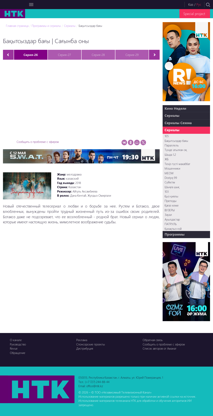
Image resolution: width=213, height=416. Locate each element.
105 (167, 136)
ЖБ (167, 159)
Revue (14, 348)
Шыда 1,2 (170, 155)
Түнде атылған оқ (176, 150)
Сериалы (69, 26)
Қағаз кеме (172, 205)
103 (167, 191)
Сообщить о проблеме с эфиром (38, 142)
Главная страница (17, 26)
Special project (194, 13)
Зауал (168, 215)
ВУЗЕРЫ (170, 210)
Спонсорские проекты (90, 344)
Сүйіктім (170, 182)
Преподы (170, 201)
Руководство (18, 344)
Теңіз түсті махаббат (177, 164)
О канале (16, 340)
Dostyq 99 (171, 178)
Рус (198, 4)
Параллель (172, 145)
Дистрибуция (84, 348)
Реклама (81, 340)
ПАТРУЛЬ (171, 224)
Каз (190, 4)
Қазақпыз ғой (173, 229)
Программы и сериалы (46, 26)
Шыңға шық (172, 187)
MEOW (169, 173)
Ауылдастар (172, 219)
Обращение (17, 353)
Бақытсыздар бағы (90, 26)
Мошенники (172, 168)
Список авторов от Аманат (159, 348)
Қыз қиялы (171, 196)
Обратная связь (153, 340)
